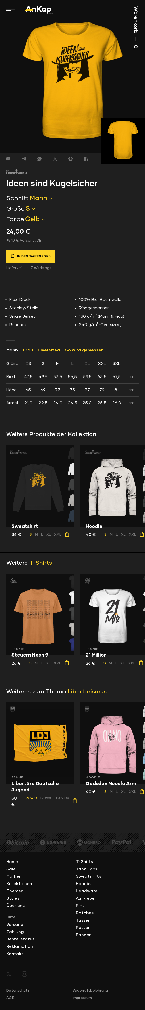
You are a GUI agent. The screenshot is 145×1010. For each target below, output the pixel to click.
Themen (15, 891)
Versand (15, 924)
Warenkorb (135, 27)
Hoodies (84, 884)
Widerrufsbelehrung (90, 990)
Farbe (15, 219)
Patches (85, 913)
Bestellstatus (20, 939)
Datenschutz (18, 990)
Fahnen (84, 935)
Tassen (83, 920)
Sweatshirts (88, 876)
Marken (14, 876)
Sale (11, 869)
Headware (86, 891)
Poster (83, 928)
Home (12, 862)
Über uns (15, 906)
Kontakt (15, 954)
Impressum (82, 998)
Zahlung (15, 932)
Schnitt (17, 198)
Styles (12, 898)
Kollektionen (19, 884)
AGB (10, 998)
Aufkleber (86, 898)
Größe (15, 209)
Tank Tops (86, 869)
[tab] (72, 383)
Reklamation (19, 946)
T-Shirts (40, 563)
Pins (80, 906)
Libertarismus (87, 692)
